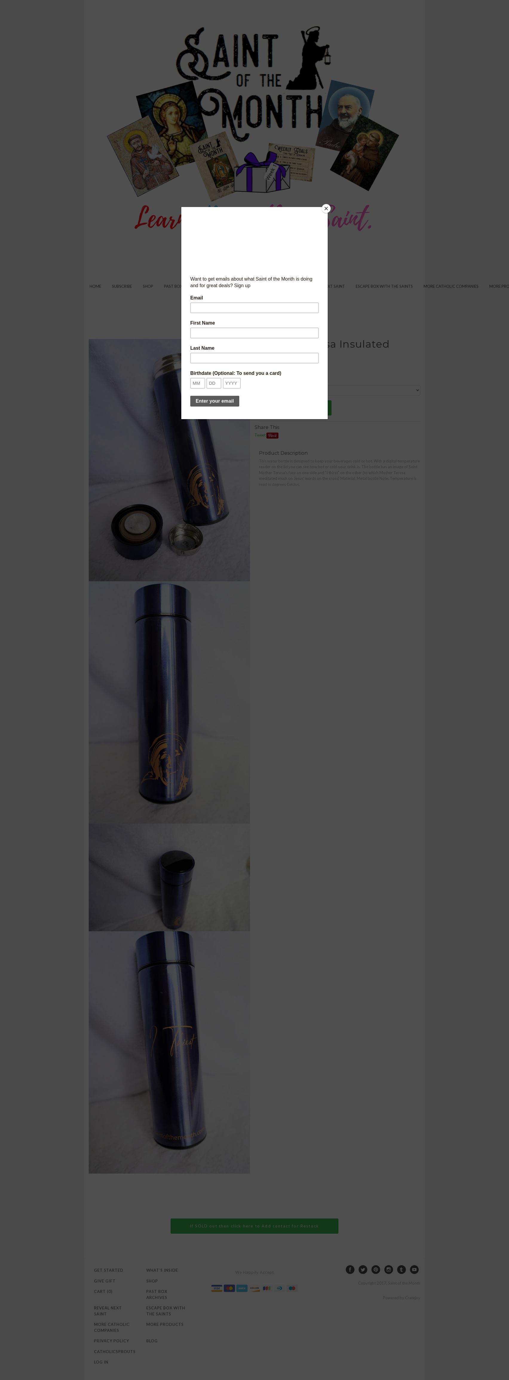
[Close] (326, 208)
